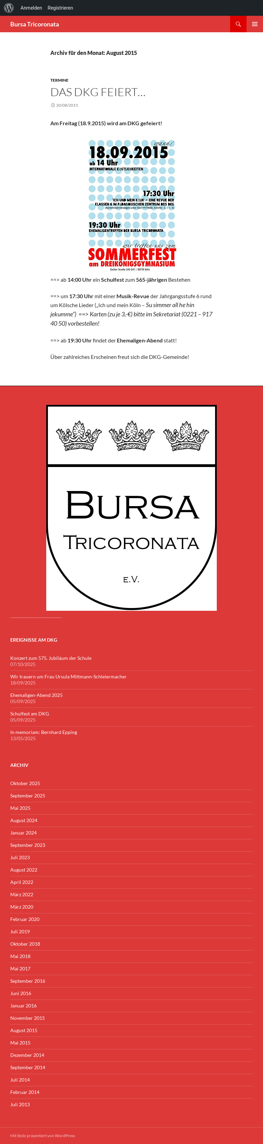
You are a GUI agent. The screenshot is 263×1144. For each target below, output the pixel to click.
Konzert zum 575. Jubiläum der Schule (50, 658)
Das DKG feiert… (98, 92)
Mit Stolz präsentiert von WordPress (42, 1135)
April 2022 (21, 882)
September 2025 (27, 795)
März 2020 (21, 907)
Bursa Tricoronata (34, 24)
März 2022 (21, 894)
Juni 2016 (20, 993)
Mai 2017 (20, 968)
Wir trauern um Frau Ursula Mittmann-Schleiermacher (68, 676)
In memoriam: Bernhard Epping (43, 732)
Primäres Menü (255, 24)
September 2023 (27, 845)
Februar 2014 (24, 1092)
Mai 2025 (20, 808)
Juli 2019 (20, 931)
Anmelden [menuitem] (31, 8)
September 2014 (27, 1067)
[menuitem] (9, 8)
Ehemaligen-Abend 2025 (36, 695)
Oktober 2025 (25, 783)
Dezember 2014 (27, 1055)
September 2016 (27, 981)
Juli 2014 (20, 1080)
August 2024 (23, 820)
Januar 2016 (23, 1005)
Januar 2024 (23, 833)
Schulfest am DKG (29, 713)
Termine (59, 80)
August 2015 (23, 1030)
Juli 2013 (20, 1104)
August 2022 (23, 870)
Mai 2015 (20, 1043)
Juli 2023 (20, 857)
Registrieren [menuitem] (60, 8)
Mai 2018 (20, 956)
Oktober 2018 (25, 944)
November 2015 (27, 1018)
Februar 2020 (24, 919)
